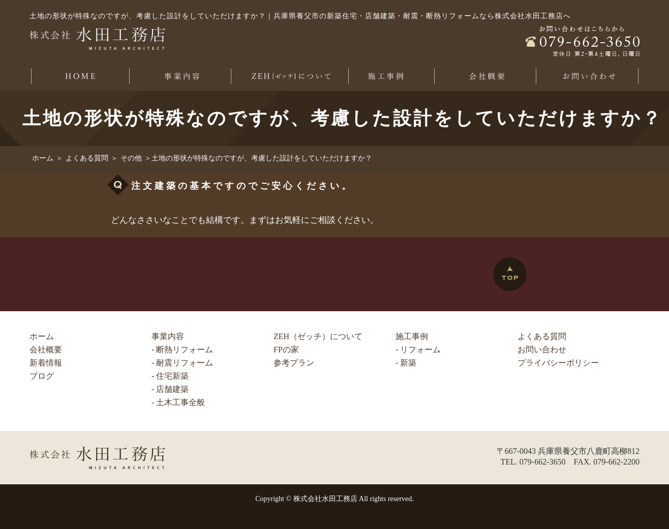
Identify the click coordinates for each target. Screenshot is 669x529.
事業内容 (167, 336)
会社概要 (45, 349)
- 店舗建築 (170, 389)
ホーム (42, 158)
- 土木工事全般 (178, 402)
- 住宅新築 (170, 376)
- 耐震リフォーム (182, 362)
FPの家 (286, 349)
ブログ (41, 376)
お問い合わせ (542, 349)
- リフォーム (418, 349)
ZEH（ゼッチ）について (317, 336)
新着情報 (45, 362)
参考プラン (293, 362)
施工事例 (412, 336)
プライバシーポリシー (558, 362)
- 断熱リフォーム (182, 349)
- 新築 (406, 362)
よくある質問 (87, 158)
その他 (131, 158)
